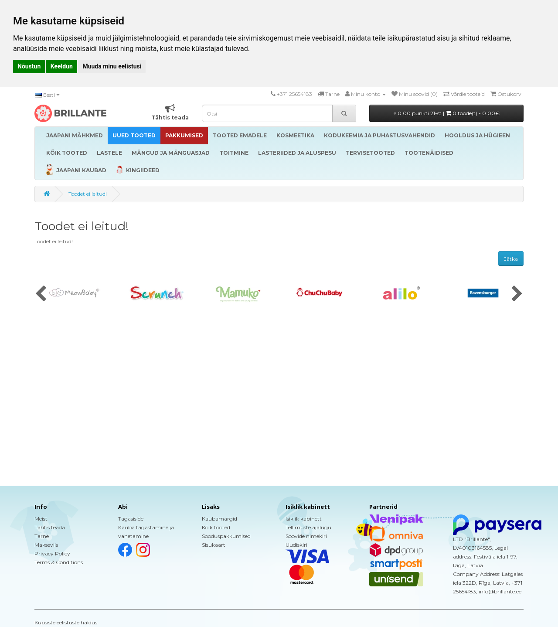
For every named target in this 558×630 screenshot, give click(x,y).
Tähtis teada (49, 527)
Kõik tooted (216, 527)
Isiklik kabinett (304, 518)
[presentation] (40, 294)
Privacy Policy (52, 553)
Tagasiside (130, 518)
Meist (41, 518)
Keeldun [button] (62, 66)
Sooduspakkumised (226, 536)
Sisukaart (213, 544)
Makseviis (46, 544)
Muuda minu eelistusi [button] (111, 66)
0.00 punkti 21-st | (447, 113)
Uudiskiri (296, 544)
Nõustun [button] (29, 66)
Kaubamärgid (219, 518)
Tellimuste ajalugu (308, 527)
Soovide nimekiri (306, 536)
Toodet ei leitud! (87, 194)
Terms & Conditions (58, 562)
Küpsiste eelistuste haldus (65, 622)
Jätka (511, 258)
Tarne (41, 536)
